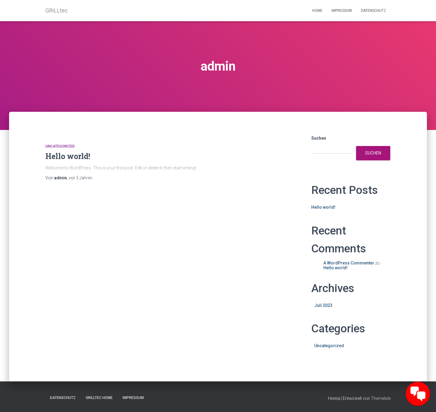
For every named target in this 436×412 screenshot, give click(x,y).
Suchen (318, 138)
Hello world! (67, 156)
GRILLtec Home (99, 398)
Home (317, 10)
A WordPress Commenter (348, 263)
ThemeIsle (381, 398)
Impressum (342, 10)
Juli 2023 (323, 305)
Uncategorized (60, 146)
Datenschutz (373, 10)
